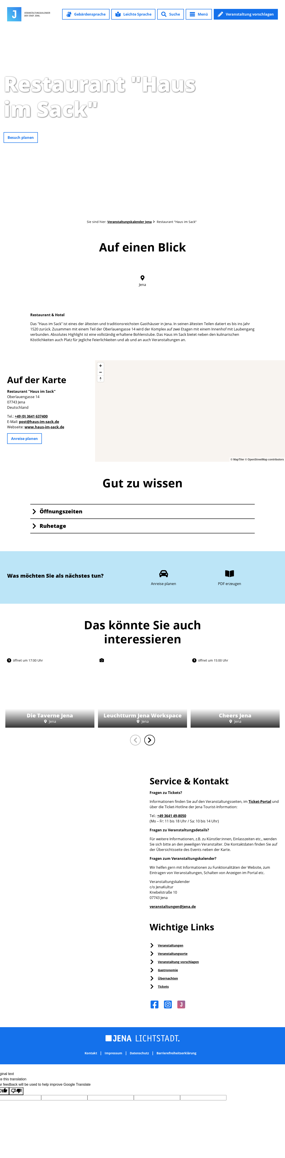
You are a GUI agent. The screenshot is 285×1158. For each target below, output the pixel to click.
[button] (86, 14)
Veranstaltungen (170, 945)
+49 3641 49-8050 (171, 815)
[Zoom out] (100, 372)
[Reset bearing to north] (100, 378)
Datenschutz (139, 1053)
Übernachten (168, 978)
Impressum (113, 1053)
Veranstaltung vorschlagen (178, 962)
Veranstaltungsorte (172, 954)
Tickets (163, 986)
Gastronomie (168, 970)
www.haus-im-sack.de (44, 427)
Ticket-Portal (259, 801)
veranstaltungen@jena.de (173, 906)
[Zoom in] (100, 365)
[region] (190, 411)
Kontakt (91, 1053)
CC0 (92, 696)
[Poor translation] (16, 1091)
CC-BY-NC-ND (282, 121)
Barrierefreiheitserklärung (176, 1053)
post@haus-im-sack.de (39, 421)
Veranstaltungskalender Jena (129, 222)
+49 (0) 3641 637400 (31, 416)
